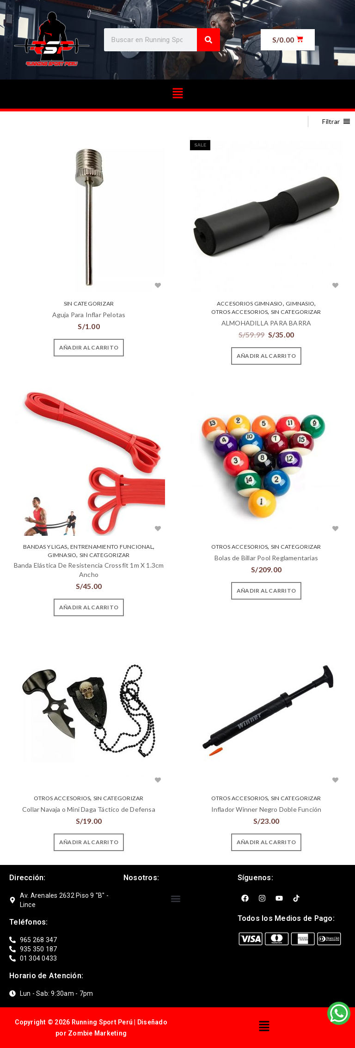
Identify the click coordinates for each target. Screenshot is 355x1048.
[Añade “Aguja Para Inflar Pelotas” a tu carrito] (89, 347)
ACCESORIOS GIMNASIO (250, 303)
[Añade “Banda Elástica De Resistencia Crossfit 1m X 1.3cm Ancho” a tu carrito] (89, 607)
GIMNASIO (300, 303)
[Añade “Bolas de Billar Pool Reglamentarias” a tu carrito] (266, 591)
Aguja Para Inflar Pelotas (89, 315)
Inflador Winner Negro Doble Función (266, 809)
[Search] (208, 39)
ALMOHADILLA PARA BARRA (266, 323)
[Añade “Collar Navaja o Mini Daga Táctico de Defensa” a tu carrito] (89, 842)
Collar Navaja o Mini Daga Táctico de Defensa (88, 809)
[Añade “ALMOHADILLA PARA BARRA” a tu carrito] (266, 356)
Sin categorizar (89, 303)
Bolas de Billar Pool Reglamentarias (266, 558)
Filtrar (331, 121)
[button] (177, 94)
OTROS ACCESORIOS (239, 311)
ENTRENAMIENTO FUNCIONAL (111, 546)
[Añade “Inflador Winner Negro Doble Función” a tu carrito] (266, 842)
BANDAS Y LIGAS (45, 546)
